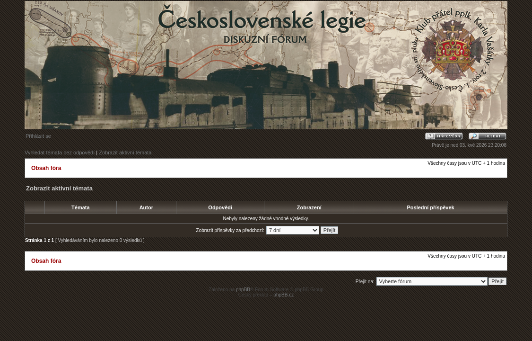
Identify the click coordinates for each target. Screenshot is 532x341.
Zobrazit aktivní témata (125, 152)
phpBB (243, 289)
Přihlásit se (38, 136)
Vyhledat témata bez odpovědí (60, 152)
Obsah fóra (46, 168)
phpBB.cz (283, 294)
